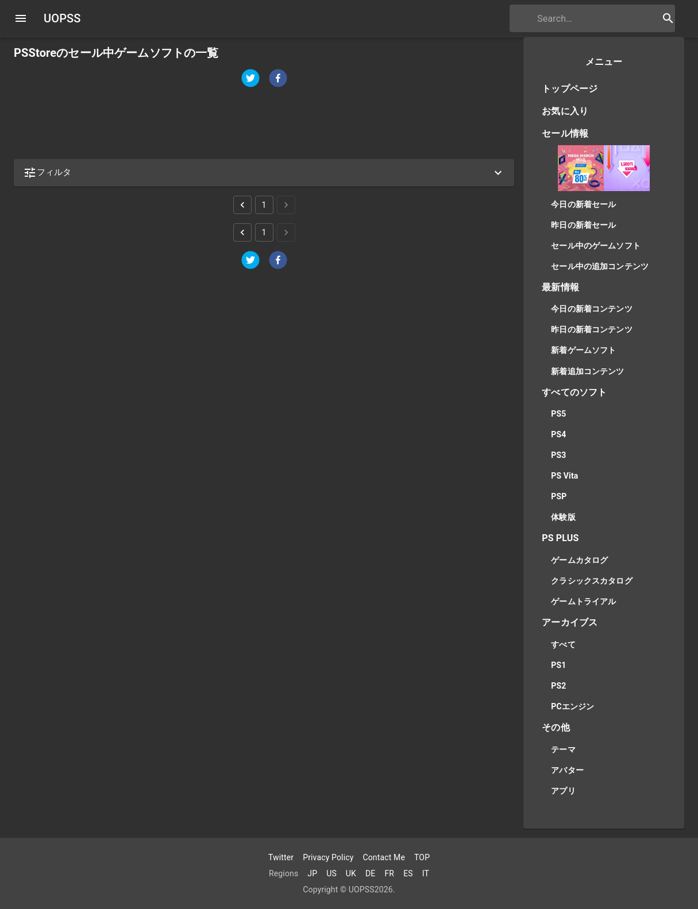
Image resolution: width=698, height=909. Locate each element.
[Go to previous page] (242, 205)
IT (425, 873)
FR (389, 873)
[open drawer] (20, 18)
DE (370, 873)
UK (351, 873)
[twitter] (250, 79)
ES (408, 873)
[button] (264, 173)
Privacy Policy (328, 857)
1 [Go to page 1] (264, 204)
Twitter (281, 857)
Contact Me (384, 857)
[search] (577, 19)
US (331, 873)
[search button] (668, 18)
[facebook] (278, 79)
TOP (422, 857)
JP (312, 873)
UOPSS (62, 18)
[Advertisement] (264, 124)
